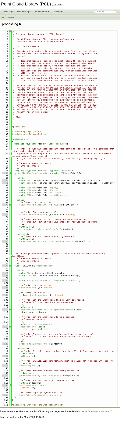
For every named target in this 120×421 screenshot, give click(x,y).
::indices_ (53, 190)
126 (5, 343)
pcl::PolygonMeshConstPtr (58, 309)
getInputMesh (26, 326)
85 (5, 241)
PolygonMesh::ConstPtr (66, 280)
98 (5, 275)
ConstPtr (31, 183)
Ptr (28, 180)
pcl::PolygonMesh (40, 343)
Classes (57, 11)
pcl (3, 17)
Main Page (8, 11)
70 (5, 204)
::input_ (52, 187)
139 (5, 375)
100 (5, 280)
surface (11, 17)
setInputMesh (26, 309)
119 (5, 326)
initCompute (26, 356)
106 (5, 295)
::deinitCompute (56, 195)
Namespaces (42, 11)
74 (5, 214)
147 (5, 395)
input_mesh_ (56, 395)
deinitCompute (27, 365)
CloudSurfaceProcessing (35, 173)
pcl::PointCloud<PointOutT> (46, 229)
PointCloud (61, 143)
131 (5, 356)
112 (5, 309)
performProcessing (29, 241)
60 (5, 180)
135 (5, 365)
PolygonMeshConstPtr (38, 280)
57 (5, 173)
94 (5, 265)
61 (5, 183)
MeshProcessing (44, 265)
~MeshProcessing (38, 295)
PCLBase (65, 173)
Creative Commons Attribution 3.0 (95, 411)
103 (5, 287)
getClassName (26, 385)
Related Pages (24, 11)
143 (5, 385)
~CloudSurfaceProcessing (33, 214)
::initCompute (55, 192)
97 (5, 273)
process (23, 229)
